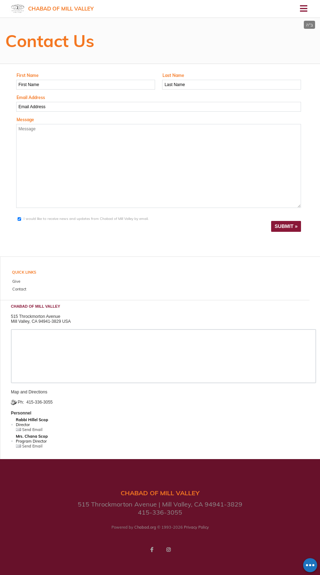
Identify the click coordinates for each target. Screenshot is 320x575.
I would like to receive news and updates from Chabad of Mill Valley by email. (86, 218)
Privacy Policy (196, 527)
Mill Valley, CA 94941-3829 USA (41, 321)
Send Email (29, 429)
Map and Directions (29, 392)
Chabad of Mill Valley (61, 8)
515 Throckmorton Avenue (35, 316)
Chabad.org (145, 527)
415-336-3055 (39, 402)
